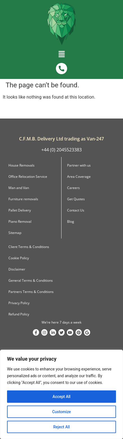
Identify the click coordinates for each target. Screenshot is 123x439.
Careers (73, 187)
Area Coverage (79, 176)
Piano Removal (19, 221)
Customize (61, 412)
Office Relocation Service (27, 176)
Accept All (61, 396)
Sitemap (14, 232)
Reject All (61, 427)
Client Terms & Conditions (28, 246)
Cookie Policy (18, 258)
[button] (61, 55)
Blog (70, 221)
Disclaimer (16, 269)
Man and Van (18, 187)
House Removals (21, 165)
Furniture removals (23, 199)
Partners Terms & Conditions (31, 291)
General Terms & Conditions (30, 280)
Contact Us (75, 210)
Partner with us (79, 165)
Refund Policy (18, 314)
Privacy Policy (18, 303)
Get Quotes (76, 199)
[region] (61, 394)
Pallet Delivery (19, 210)
